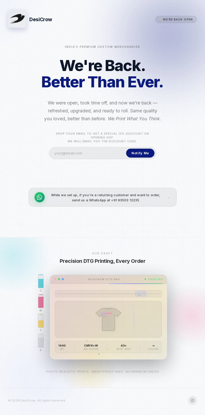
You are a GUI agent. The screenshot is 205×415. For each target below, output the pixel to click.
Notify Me (140, 155)
